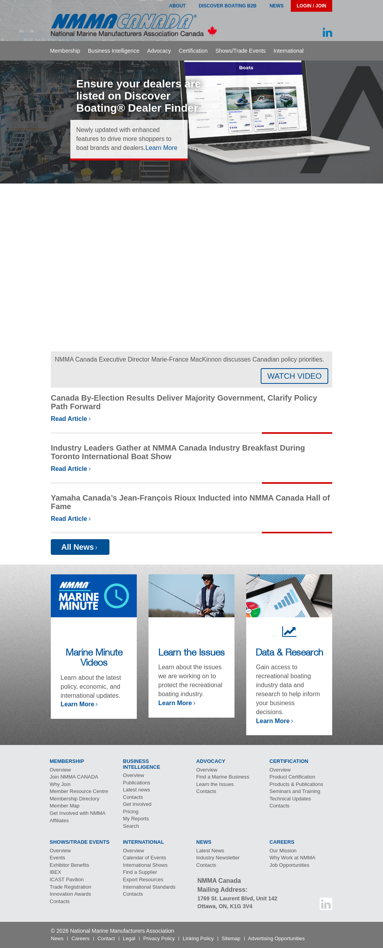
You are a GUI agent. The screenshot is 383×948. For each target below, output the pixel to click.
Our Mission (283, 851)
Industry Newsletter (218, 858)
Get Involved (137, 804)
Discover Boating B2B (228, 6)
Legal (129, 938)
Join (74, 777)
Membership (65, 51)
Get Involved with (78, 813)
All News (77, 547)
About (177, 6)
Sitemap (231, 938)
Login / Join (311, 6)
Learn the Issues (191, 652)
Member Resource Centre (79, 791)
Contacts (133, 797)
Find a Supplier (140, 872)
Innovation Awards (70, 894)
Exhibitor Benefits (69, 865)
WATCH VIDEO (294, 376)
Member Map (65, 806)
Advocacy (159, 51)
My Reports (136, 818)
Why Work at (293, 858)
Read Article (69, 418)
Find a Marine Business (222, 777)
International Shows (145, 865)
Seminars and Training (295, 791)
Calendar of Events (144, 858)
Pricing (131, 811)
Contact (106, 938)
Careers (80, 938)
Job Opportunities (290, 865)
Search (131, 826)
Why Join (60, 784)
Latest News (210, 851)
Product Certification (292, 777)
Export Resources (143, 879)
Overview (60, 770)
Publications (136, 783)
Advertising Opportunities (276, 938)
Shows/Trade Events (240, 51)
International (289, 51)
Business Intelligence (114, 51)
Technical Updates (290, 799)
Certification (193, 51)
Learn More (161, 147)
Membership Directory (74, 799)
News (277, 6)
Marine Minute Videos (94, 657)
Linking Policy (198, 938)
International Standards (149, 887)
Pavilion (67, 879)
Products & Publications (296, 784)
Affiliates (59, 820)
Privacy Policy (159, 938)
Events (57, 858)
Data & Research (289, 652)
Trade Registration (70, 887)
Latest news (136, 790)
